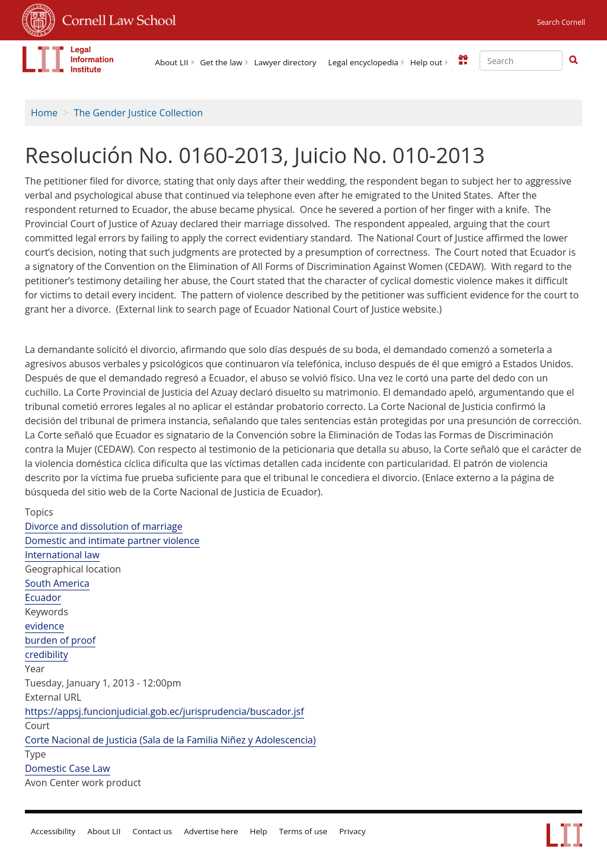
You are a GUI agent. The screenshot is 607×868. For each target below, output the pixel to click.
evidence (44, 625)
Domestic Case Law (67, 768)
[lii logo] (68, 59)
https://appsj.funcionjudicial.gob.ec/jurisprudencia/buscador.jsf (164, 711)
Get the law (221, 62)
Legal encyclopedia (363, 62)
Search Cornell (561, 22)
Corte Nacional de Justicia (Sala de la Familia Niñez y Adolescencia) (170, 739)
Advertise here (211, 831)
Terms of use (303, 831)
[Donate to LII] (463, 60)
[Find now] (573, 60)
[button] (573, 60)
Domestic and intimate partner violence (112, 540)
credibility (46, 654)
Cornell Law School (115, 18)
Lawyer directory (285, 62)
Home (44, 112)
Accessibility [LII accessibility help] (53, 831)
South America (57, 583)
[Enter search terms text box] (521, 60)
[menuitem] (171, 61)
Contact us (152, 831)
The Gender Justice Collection (138, 112)
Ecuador (43, 597)
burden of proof (60, 640)
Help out (426, 62)
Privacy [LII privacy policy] (352, 831)
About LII (171, 62)
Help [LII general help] (258, 831)
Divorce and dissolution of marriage (104, 526)
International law (62, 554)
